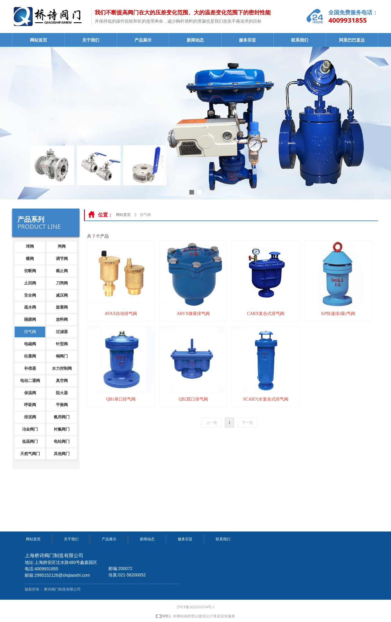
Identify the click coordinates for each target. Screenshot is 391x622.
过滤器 (62, 331)
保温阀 (30, 393)
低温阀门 (30, 441)
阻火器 (62, 393)
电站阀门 (62, 441)
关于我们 (90, 40)
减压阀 (62, 295)
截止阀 (62, 270)
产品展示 (143, 40)
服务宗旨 (247, 40)
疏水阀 (30, 307)
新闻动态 (195, 40)
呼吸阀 (30, 404)
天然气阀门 (30, 453)
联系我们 (299, 40)
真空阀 (62, 380)
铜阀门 (62, 356)
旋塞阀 (62, 307)
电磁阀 (30, 344)
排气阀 (30, 331)
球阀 (30, 246)
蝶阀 (30, 258)
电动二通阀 (30, 380)
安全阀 (30, 295)
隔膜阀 (30, 319)
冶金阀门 (30, 429)
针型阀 (62, 344)
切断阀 (30, 270)
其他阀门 (62, 453)
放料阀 (62, 319)
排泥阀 (30, 417)
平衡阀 (62, 404)
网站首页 (38, 40)
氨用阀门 (62, 417)
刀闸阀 (62, 283)
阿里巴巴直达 (352, 40)
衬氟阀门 (62, 429)
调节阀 (62, 258)
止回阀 (30, 283)
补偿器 (30, 368)
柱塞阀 (30, 356)
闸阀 (62, 246)
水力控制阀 (62, 368)
